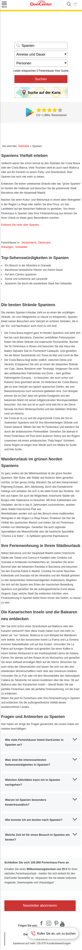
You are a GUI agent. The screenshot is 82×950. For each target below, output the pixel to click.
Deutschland (28, 242)
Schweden (21, 247)
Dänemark (44, 242)
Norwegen (7, 247)
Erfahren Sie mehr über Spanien (20, 224)
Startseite (23, 146)
